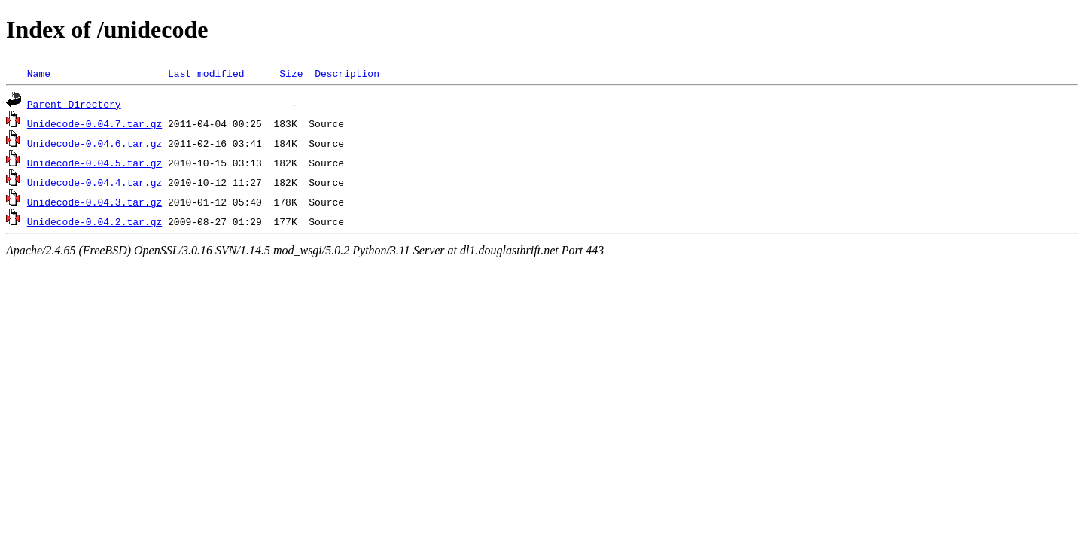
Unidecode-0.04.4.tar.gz (94, 182)
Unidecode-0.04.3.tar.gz (94, 202)
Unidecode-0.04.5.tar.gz (94, 162)
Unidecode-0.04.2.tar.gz (94, 221)
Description (347, 73)
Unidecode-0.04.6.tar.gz (94, 143)
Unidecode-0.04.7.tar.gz (94, 123)
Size (291, 73)
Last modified (206, 73)
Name (38, 73)
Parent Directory (74, 104)
